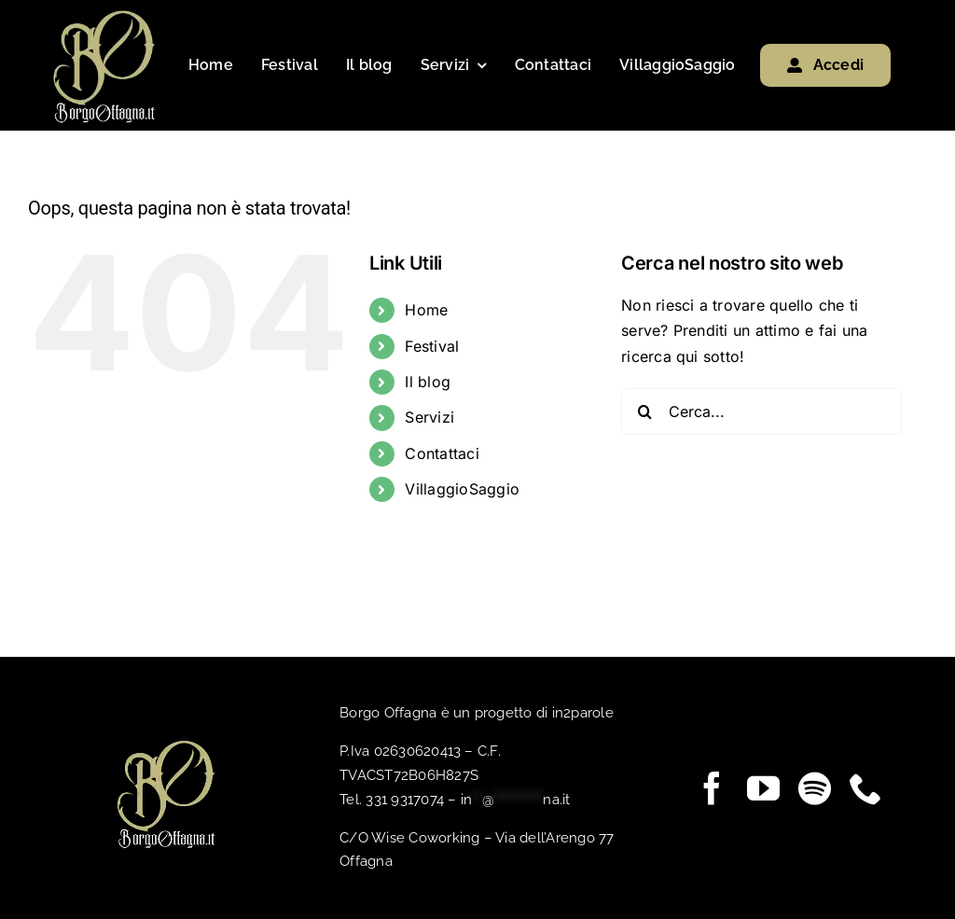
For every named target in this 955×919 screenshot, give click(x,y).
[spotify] (814, 788)
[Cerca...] (761, 411)
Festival (432, 345)
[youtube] (763, 788)
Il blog (427, 381)
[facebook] (712, 788)
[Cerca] (644, 411)
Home (426, 309)
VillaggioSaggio (462, 489)
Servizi (429, 417)
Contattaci (441, 452)
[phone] (866, 788)
